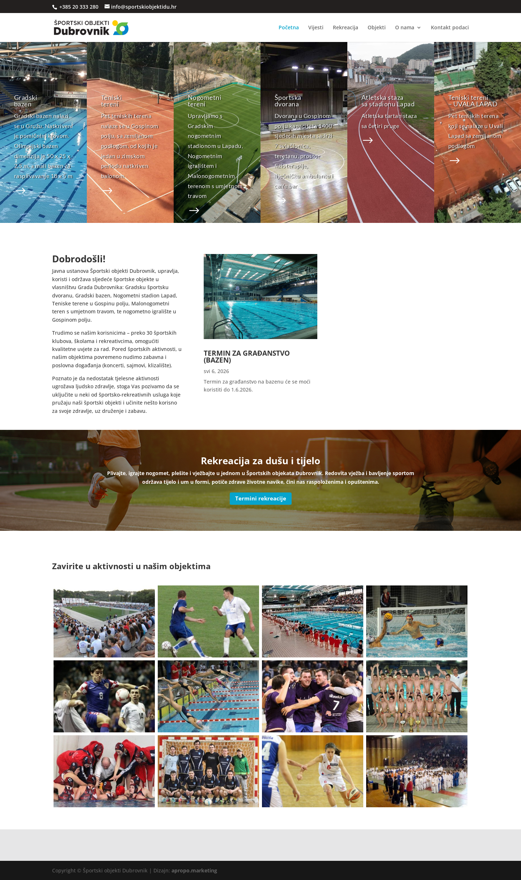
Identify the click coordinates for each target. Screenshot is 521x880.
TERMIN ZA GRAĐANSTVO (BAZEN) (247, 356)
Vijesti (315, 28)
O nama (404, 28)
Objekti (377, 28)
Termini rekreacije (260, 498)
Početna (289, 28)
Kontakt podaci (450, 28)
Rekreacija (345, 28)
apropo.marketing (194, 870)
